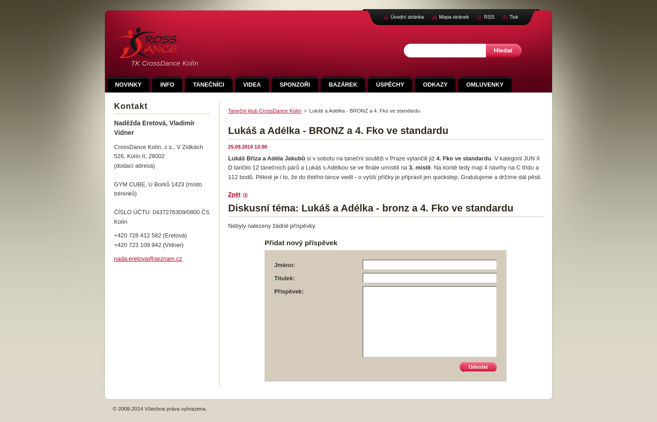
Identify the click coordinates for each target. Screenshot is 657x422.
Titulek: (284, 278)
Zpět (234, 194)
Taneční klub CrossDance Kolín (265, 110)
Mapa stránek (454, 17)
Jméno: (284, 265)
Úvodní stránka (407, 17)
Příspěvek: (289, 291)
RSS (489, 17)
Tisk (513, 17)
